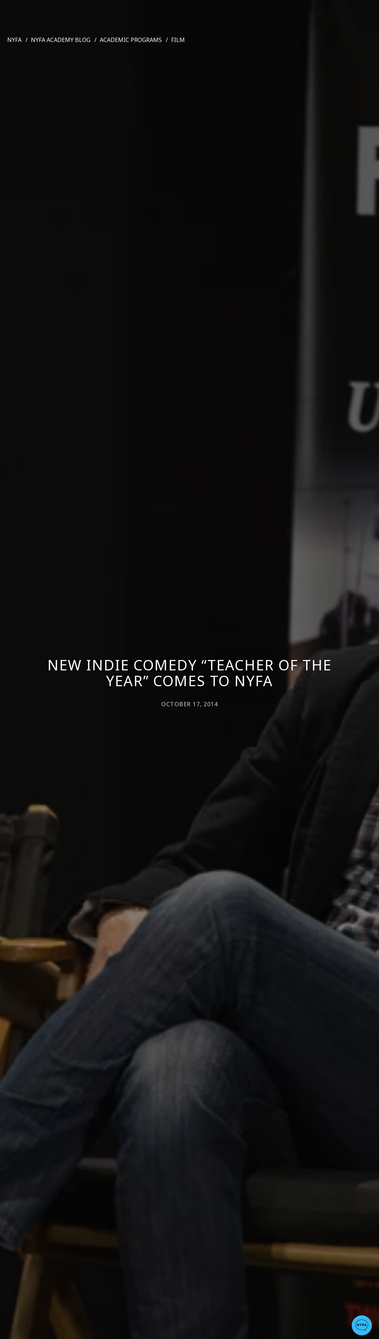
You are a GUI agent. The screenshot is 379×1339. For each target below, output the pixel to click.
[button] (362, 1325)
